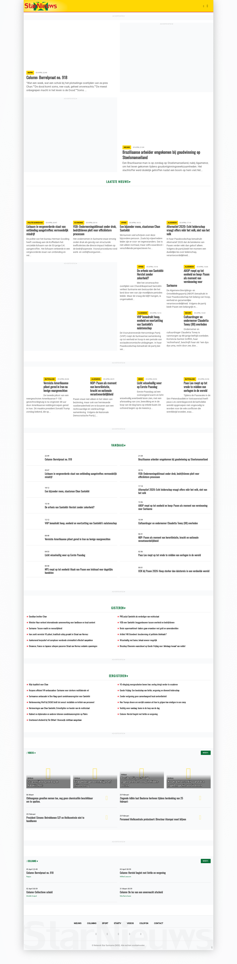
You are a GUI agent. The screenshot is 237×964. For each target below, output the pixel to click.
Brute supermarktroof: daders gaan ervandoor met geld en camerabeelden (151, 640)
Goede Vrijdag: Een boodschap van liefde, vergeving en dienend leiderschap (150, 703)
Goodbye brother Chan (38, 628)
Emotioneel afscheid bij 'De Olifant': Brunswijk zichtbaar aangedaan (56, 733)
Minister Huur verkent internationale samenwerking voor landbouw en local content (63, 634)
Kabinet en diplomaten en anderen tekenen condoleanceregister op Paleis (59, 727)
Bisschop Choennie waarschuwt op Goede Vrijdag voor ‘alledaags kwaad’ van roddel (154, 658)
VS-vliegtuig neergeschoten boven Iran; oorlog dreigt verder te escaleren (150, 697)
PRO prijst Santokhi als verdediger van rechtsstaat (140, 628)
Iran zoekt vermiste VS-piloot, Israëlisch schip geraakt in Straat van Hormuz (60, 646)
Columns (91, 937)
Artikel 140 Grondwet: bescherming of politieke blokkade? (144, 646)
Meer (206, 766)
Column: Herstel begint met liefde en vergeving (139, 727)
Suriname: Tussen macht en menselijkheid (46, 640)
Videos (130, 937)
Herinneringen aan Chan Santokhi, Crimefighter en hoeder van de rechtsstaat (61, 721)
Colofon (143, 937)
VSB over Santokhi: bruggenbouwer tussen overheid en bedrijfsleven (148, 634)
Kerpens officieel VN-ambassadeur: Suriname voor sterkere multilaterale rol (60, 703)
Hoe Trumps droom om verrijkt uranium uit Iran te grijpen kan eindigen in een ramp (154, 715)
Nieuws (77, 937)
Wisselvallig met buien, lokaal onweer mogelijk (139, 652)
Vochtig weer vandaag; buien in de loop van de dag (140, 721)
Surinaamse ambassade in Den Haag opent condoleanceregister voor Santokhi (61, 709)
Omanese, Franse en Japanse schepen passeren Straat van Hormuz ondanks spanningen (65, 658)
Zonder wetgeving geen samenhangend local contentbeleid (144, 709)
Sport (105, 937)
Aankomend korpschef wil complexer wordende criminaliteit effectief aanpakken (62, 652)
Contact (158, 937)
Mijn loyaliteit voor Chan (39, 697)
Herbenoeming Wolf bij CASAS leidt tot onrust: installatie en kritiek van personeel (62, 715)
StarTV (117, 937)
